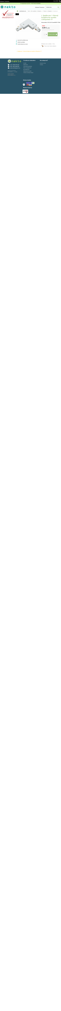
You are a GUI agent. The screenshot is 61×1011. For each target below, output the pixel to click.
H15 (4, 669)
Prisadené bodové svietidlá (8, 119)
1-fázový (4, 130)
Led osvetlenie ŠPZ (6, 735)
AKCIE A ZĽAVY (4, 962)
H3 (4, 655)
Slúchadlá (5, 917)
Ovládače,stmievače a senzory (9, 272)
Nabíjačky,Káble (6, 922)
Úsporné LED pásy (5, 248)
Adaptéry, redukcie (6, 322)
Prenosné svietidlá (6, 299)
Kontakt (24, 980)
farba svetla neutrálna (8, 243)
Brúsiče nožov (5, 933)
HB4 (4, 674)
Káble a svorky (6, 267)
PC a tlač (3, 941)
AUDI (4, 737)
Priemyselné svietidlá (7, 29)
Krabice (4, 394)
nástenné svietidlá (6, 365)
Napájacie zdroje (7, 275)
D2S (4, 679)
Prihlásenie (2, 1)
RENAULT (4, 761)
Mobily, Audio (5, 912)
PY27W (5, 687)
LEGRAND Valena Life (6, 473)
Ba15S (5, 713)
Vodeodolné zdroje (6, 291)
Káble (3, 618)
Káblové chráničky (5, 621)
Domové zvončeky (6, 927)
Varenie (5, 867)
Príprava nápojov (7, 864)
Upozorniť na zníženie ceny (23, 40)
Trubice (4, 145)
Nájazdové (5, 338)
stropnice (4, 370)
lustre (4, 375)
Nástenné (4, 333)
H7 (4, 661)
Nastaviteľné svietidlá (7, 114)
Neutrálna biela (7, 153)
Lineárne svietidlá (5, 143)
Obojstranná (6, 148)
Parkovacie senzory (6, 790)
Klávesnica (4, 954)
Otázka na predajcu (21, 42)
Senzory (4, 317)
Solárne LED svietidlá (6, 328)
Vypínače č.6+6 (6, 420)
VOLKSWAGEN (5, 742)
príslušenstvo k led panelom (9, 351)
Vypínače (4, 386)
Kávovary (5, 861)
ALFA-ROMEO (5, 766)
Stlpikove (4, 336)
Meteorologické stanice (8, 877)
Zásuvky (4, 383)
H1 (4, 653)
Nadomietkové (5, 605)
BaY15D (5, 690)
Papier (3, 949)
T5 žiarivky (5, 201)
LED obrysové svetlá (6, 732)
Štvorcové (5, 37)
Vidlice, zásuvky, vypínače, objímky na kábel (7, 628)
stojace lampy (5, 359)
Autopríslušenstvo (5, 645)
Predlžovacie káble (6, 624)
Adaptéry (4, 793)
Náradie (4, 930)
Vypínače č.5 (6, 415)
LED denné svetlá (5, 729)
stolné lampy (5, 367)
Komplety (4, 259)
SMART (3, 602)
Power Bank (6, 925)
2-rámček (5, 460)
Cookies (41, 981)
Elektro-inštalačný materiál (7, 378)
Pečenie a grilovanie (7, 869)
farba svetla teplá (7, 230)
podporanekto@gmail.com (15, 985)
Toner (3, 943)
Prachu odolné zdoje (6, 283)
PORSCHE (4, 782)
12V (3, 251)
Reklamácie (25, 981)
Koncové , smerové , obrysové (8, 684)
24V (3, 254)
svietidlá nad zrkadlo (7, 373)
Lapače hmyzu (6, 875)
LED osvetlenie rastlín (6, 13)
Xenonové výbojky (5, 724)
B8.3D (5, 692)
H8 (4, 663)
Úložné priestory (6, 938)
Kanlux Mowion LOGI (6, 428)
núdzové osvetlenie (6, 357)
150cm (5, 169)
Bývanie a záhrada (5, 843)
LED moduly (4, 101)
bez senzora (5, 24)
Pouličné (4, 341)
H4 (4, 658)
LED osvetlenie (4, 11)
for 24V (3, 795)
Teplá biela (6, 151)
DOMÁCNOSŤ (5, 851)
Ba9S (5, 695)
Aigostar (5, 132)
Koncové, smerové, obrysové (8, 816)
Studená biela (6, 156)
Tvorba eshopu (11, 990)
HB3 (4, 671)
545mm (5, 214)
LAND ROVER (5, 777)
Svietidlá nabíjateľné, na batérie (8, 346)
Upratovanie (6, 859)
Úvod (29, 11)
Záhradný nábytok (6, 846)
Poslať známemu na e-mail (23, 44)
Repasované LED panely (7, 93)
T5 (4, 700)
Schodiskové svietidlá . (7, 122)
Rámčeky (4, 388)
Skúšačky (4, 634)
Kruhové (5, 45)
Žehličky (5, 856)
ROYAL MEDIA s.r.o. (11, 992)
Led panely (4, 32)
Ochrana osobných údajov (28, 989)
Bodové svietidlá (5, 106)
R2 (4, 814)
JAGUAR (4, 774)
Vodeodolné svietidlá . (7, 111)
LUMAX (3, 600)
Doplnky (3, 840)
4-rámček (5, 465)
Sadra (3, 642)
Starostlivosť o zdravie (8, 896)
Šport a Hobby (4, 959)
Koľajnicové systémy (6, 124)
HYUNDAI (4, 756)
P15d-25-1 (5, 682)
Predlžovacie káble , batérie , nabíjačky (8, 900)
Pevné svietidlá (5, 116)
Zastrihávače (6, 885)
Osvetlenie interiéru (6, 344)
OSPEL (3, 597)
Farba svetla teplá (6, 35)
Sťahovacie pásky (5, 639)
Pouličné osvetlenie (6, 27)
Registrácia (7, 1)
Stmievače (5, 304)
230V (4, 256)
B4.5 (4, 698)
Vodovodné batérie (6, 935)
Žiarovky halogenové (6, 721)
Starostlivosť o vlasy (7, 893)
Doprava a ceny (43, 980)
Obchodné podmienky (27, 983)
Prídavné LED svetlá (6, 727)
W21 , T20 (5, 703)
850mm (5, 217)
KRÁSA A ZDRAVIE (6, 880)
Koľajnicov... (39, 11)
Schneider (4, 571)
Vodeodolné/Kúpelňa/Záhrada (8, 325)
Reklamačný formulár (27, 988)
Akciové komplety (6, 108)
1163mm (5, 219)
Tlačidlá (4, 391)
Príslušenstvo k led (6, 301)
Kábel (3, 957)
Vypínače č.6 (6, 418)
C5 (4, 711)
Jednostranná (6, 159)
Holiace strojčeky (7, 883)
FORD (4, 750)
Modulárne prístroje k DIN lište (8, 631)
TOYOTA (4, 785)
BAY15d (5, 832)
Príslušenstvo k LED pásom (8, 262)
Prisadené (6, 40)
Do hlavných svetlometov (7, 650)
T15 (4, 719)
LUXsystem (6, 135)
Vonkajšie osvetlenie (6, 330)
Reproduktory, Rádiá (7, 914)
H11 (4, 666)
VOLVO (4, 787)
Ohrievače (5, 872)
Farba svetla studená (7, 53)
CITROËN (4, 769)
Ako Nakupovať (26, 986)
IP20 (4, 227)
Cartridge (4, 946)
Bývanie (3, 906)
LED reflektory (5, 19)
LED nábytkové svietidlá (7, 103)
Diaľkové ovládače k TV (7, 909)
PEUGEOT (4, 748)
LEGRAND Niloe (5, 502)
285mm (5, 209)
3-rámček (5, 404)
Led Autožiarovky (5, 647)
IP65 (4, 238)
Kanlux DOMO (5, 470)
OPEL (4, 758)
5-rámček (5, 468)
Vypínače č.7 (6, 439)
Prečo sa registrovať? (27, 985)
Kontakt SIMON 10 (5, 534)
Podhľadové (6, 50)
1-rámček (5, 402)
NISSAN (4, 764)
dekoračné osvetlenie (7, 362)
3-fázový (4, 127)
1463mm (5, 222)
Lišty (3, 637)
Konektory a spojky (7, 270)
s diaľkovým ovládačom (8, 309)
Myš (3, 951)
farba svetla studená (7, 235)
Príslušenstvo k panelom (7, 90)
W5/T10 (5, 708)
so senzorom (5, 21)
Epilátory (5, 888)
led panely (5, 349)
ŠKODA (4, 745)
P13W (5, 716)
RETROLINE (4, 531)
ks (46, 34)
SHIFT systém (5, 140)
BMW (4, 740)
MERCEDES (5, 779)
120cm (5, 180)
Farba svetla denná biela (7, 71)
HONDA (4, 753)
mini (5, 312)
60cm (5, 190)
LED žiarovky (4, 16)
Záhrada (4, 904)
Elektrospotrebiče (5, 848)
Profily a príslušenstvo (8, 264)
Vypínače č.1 (6, 412)
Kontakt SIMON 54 (5, 381)
